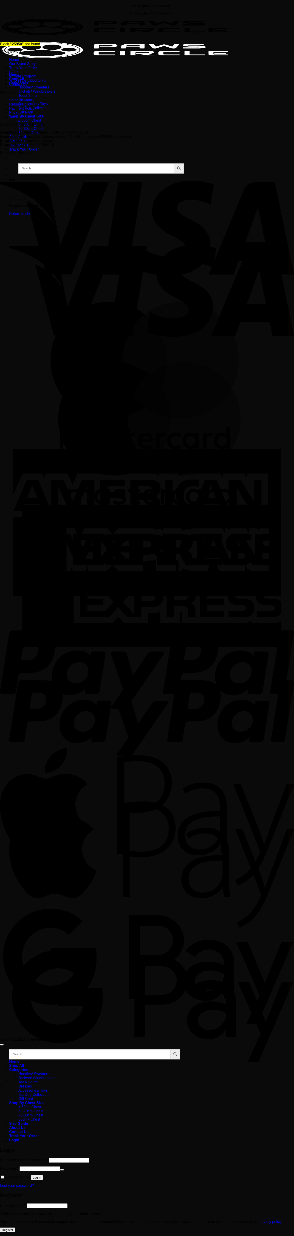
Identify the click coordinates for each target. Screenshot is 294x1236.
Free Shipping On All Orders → (152, 6)
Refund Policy (20, 104)
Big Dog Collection (33, 1094)
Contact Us (18, 84)
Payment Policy (21, 108)
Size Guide (18, 1123)
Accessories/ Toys (33, 104)
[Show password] (62, 1169)
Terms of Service (23, 117)
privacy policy (270, 1222)
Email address (13, 1205)
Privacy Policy (20, 112)
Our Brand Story (22, 64)
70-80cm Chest (30, 129)
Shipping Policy (21, 100)
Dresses (25, 1086)
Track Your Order (24, 149)
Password (9, 1168)
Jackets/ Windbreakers (37, 91)
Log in (37, 1177)
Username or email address (24, 1160)
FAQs (13, 72)
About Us (17, 1128)
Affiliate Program (22, 76)
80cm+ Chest (29, 1119)
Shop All (16, 1066)
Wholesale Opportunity (27, 80)
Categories (18, 1070)
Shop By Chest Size (26, 1103)
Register (7, 1230)
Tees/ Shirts (28, 95)
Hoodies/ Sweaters (33, 87)
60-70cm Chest (30, 1111)
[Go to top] (2, 1044)
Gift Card (25, 1099)
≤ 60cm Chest (29, 120)
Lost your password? (17, 1185)
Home (14, 60)
